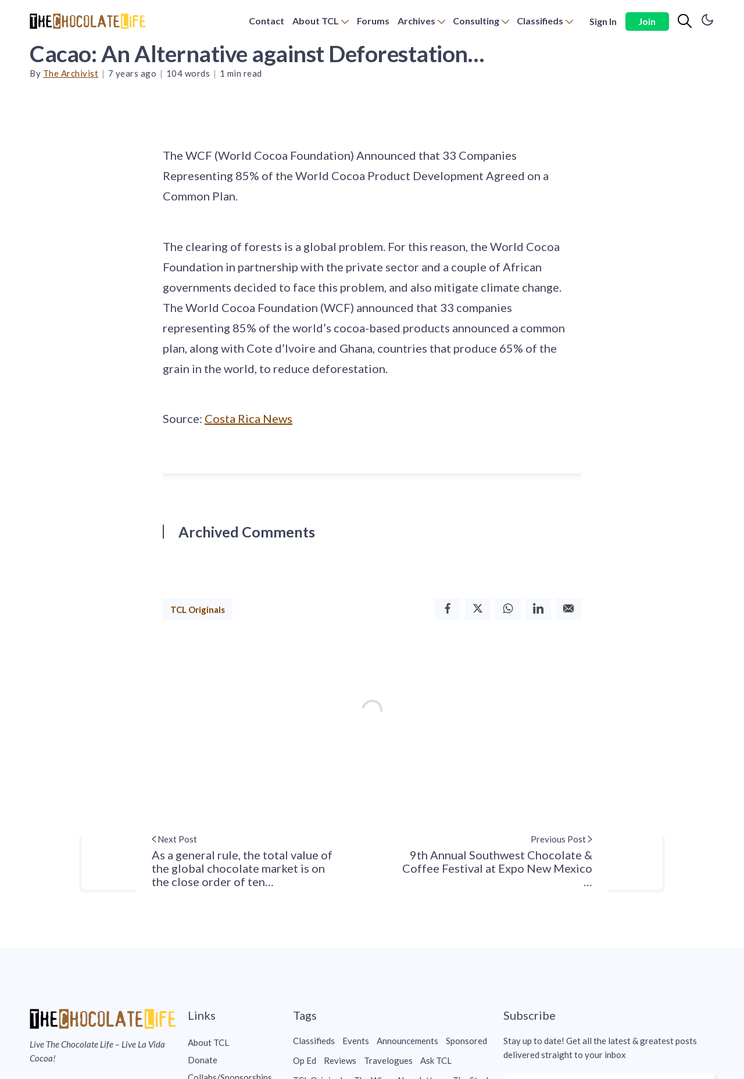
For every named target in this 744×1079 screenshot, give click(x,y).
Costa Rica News (248, 418)
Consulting (476, 20)
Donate (202, 1060)
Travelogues (388, 1060)
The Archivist (71, 73)
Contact (266, 20)
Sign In (603, 21)
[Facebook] (447, 609)
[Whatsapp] (508, 609)
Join (647, 21)
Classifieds (540, 20)
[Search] (684, 21)
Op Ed (304, 1060)
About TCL (315, 20)
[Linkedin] (538, 609)
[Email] (568, 609)
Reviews (340, 1060)
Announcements (407, 1040)
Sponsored (466, 1040)
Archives (416, 20)
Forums (373, 20)
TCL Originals (197, 609)
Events (355, 1040)
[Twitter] (478, 609)
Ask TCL (436, 1060)
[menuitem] (266, 21)
